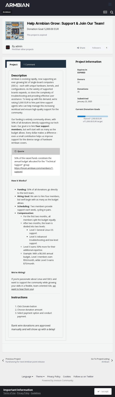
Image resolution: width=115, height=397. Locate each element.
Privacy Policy (53, 376)
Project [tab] (14, 64)
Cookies (67, 376)
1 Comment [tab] (29, 64)
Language (27, 376)
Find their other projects (23, 49)
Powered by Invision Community (57, 380)
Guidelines (36, 393)
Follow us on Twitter (83, 376)
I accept (102, 391)
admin (18, 46)
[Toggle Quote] (15, 151)
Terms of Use (9, 393)
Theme (40, 376)
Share (81, 47)
